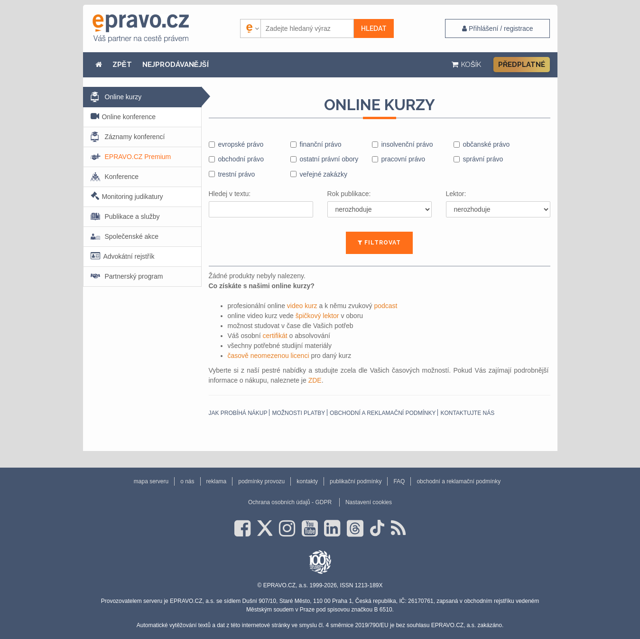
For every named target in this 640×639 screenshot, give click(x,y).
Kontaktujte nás (467, 413)
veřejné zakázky (323, 174)
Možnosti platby (298, 413)
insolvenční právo (407, 144)
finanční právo (321, 144)
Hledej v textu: (230, 193)
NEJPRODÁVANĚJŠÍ (175, 64)
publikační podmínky (355, 481)
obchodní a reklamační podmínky (383, 413)
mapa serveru (151, 481)
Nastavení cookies (368, 502)
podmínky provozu (261, 481)
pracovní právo (403, 159)
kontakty (307, 481)
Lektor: (456, 193)
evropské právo (241, 144)
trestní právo (236, 174)
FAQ (399, 481)
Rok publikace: (349, 193)
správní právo (483, 159)
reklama (216, 481)
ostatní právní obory (329, 159)
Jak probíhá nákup (238, 413)
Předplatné (522, 64)
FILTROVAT (379, 242)
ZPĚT (122, 64)
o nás (187, 481)
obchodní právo (241, 159)
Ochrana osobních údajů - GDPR (290, 502)
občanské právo (486, 144)
